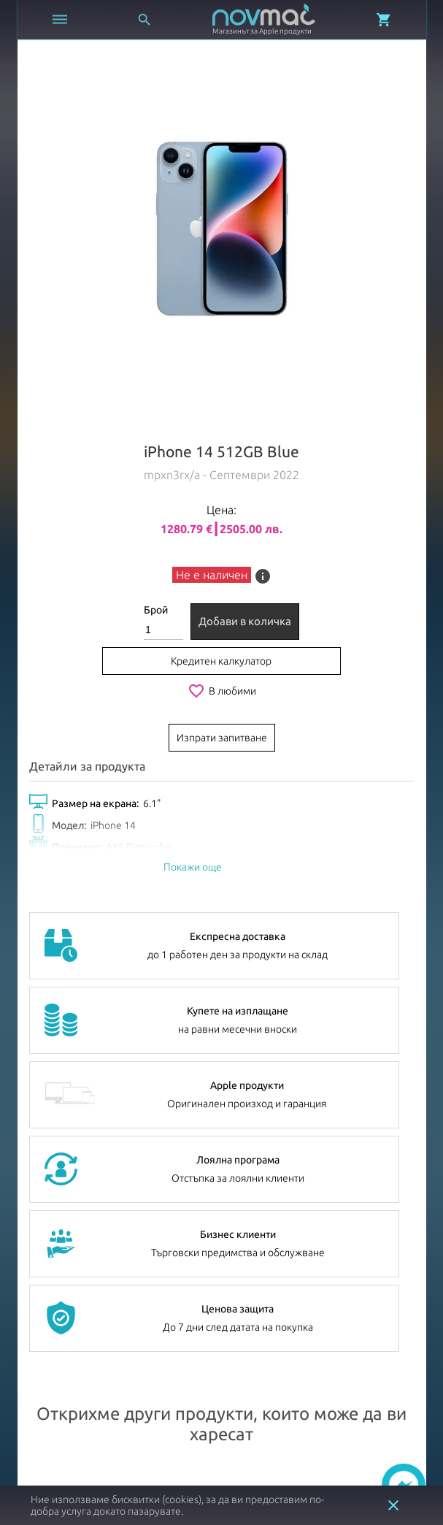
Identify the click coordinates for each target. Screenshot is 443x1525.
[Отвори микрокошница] (384, 19)
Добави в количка (245, 621)
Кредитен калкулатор (221, 661)
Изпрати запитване (222, 738)
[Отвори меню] (60, 20)
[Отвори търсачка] (144, 19)
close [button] (393, 1505)
